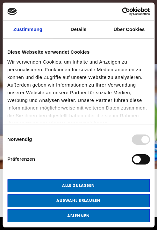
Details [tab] (79, 29)
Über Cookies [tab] (129, 29)
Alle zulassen (78, 185)
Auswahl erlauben (78, 200)
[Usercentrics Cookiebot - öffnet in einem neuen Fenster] (122, 11)
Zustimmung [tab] (27, 29)
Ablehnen (78, 215)
